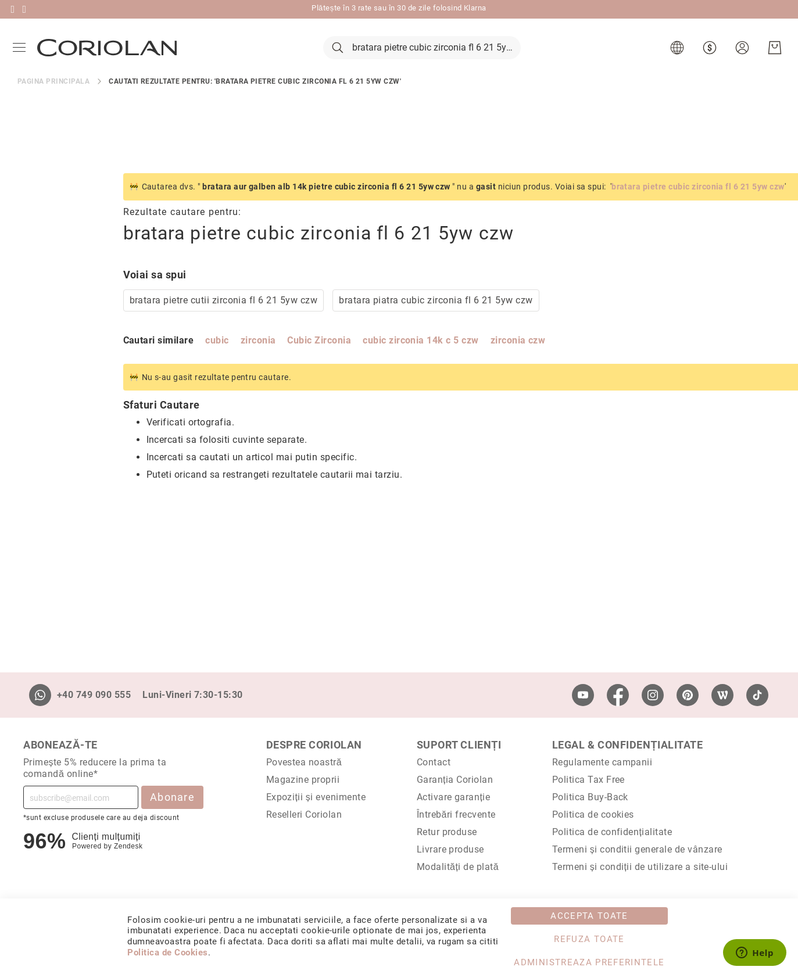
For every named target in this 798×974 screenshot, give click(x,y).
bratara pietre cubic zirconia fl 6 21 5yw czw (592, 206)
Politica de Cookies (167, 952)
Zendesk (128, 846)
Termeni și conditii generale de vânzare (637, 849)
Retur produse (447, 831)
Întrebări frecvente (456, 814)
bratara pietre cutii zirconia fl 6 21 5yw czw (118, 319)
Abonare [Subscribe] (172, 797)
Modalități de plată (458, 866)
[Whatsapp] (40, 695)
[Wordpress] (722, 695)
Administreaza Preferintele (589, 962)
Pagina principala (53, 101)
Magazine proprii (303, 779)
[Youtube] (583, 695)
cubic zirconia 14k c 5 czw (315, 360)
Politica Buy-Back (590, 797)
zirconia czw (412, 360)
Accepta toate (589, 916)
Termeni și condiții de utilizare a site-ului (640, 866)
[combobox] (422, 58)
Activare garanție (454, 797)
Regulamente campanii (602, 762)
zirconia (152, 360)
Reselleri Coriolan (304, 814)
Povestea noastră (304, 762)
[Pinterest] (688, 695)
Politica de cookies (593, 814)
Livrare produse (450, 849)
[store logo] (110, 57)
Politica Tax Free (588, 779)
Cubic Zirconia (214, 360)
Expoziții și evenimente (316, 797)
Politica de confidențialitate (612, 831)
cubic (111, 360)
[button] (676, 58)
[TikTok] (757, 695)
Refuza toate (589, 939)
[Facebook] (618, 695)
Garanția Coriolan (455, 779)
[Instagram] (653, 695)
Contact (433, 762)
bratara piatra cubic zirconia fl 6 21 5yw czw (331, 319)
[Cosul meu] (772, 58)
